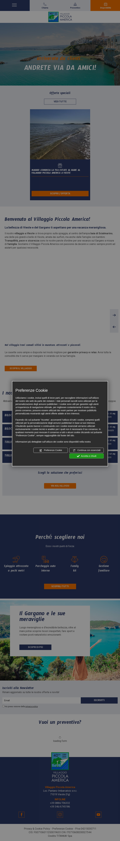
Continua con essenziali (86, 450)
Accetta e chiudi (86, 456)
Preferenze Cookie (50, 450)
